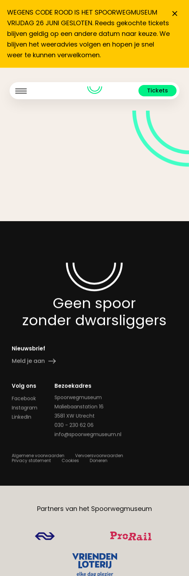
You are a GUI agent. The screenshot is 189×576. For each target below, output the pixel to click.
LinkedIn (21, 417)
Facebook (24, 398)
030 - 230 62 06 (74, 425)
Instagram (24, 407)
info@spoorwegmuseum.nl (87, 434)
